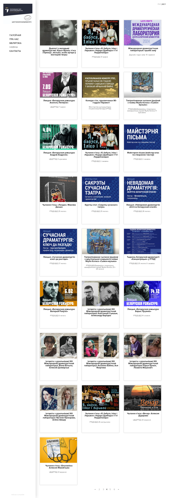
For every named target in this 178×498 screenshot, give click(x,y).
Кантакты (15, 51)
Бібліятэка (15, 43)
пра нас (14, 39)
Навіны (13, 47)
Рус (159, 4)
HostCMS (21, 495)
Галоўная (15, 35)
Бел (164, 4)
